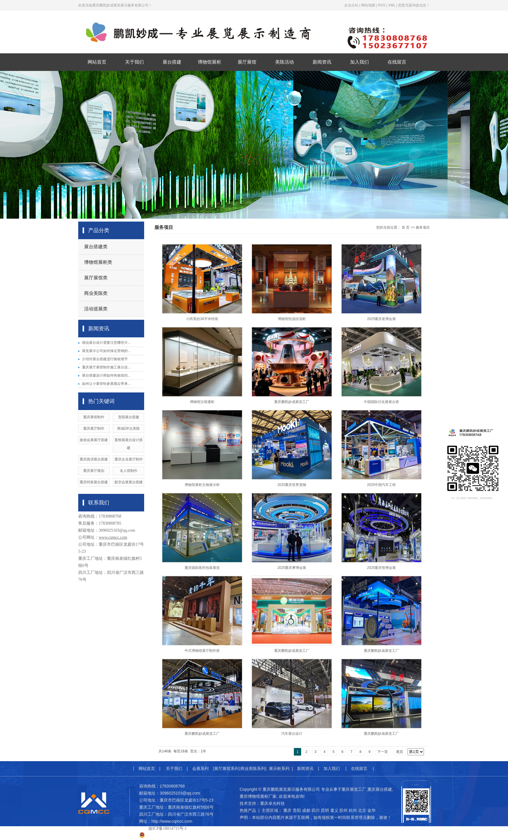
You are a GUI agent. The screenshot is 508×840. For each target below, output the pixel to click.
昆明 (325, 810)
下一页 (382, 752)
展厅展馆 (247, 61)
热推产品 (248, 810)
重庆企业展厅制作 (129, 459)
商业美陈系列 (253, 768)
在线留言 (397, 61)
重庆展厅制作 (93, 428)
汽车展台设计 (291, 734)
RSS (381, 5)
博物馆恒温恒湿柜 (292, 319)
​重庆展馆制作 (93, 417)
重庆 (287, 810)
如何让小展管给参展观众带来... (106, 384)
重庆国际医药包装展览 (202, 568)
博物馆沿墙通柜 (202, 402)
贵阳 (297, 810)
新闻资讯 (322, 61)
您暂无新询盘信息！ (414, 5)
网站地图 (368, 5)
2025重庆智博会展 (381, 568)
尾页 (399, 752)
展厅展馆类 (96, 277)
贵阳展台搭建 (128, 417)
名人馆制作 (128, 471)
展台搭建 (172, 61)
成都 (306, 810)
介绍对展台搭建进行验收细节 (105, 359)
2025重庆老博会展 (381, 319)
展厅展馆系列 (226, 768)
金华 (371, 810)
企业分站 (351, 5)
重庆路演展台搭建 (94, 459)
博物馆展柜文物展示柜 (202, 485)
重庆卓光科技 (272, 803)
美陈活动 (284, 61)
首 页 (406, 227)
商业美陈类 (96, 293)
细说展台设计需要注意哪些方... (106, 343)
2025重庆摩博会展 (291, 568)
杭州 (353, 810)
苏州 (343, 810)
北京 (362, 810)
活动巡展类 (96, 308)
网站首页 (97, 61)
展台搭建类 (96, 246)
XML (391, 5)
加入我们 (359, 61)
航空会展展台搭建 (129, 482)
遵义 (334, 810)
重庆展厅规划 (93, 471)
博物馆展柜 (209, 61)
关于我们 (134, 61)
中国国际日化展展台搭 (381, 402)
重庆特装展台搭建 (94, 482)
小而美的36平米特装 (202, 319)
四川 (315, 810)
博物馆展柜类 (98, 262)
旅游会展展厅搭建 (94, 440)
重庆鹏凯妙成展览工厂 (291, 402)
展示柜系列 (279, 768)
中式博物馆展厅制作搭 (202, 651)
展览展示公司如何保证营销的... (106, 351)
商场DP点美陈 (128, 428)
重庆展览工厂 (354, 789)
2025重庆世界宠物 (291, 485)
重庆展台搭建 (379, 789)
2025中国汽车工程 (381, 485)
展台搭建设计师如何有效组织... (106, 375)
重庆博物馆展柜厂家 (258, 796)
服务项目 (423, 227)
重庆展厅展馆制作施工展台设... (106, 367)
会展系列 (200, 768)
